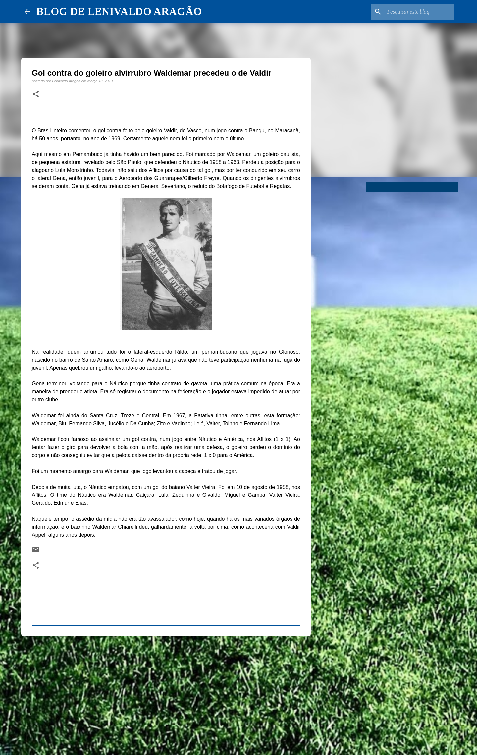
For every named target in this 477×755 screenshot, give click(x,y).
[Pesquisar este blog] (419, 12)
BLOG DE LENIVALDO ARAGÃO (119, 11)
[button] (36, 94)
